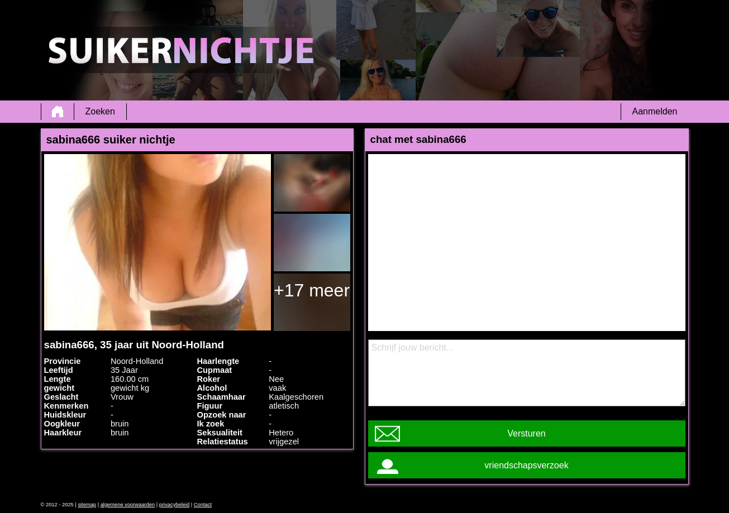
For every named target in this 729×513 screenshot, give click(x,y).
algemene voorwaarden (128, 504)
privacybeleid (174, 504)
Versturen (526, 433)
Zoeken (100, 111)
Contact (203, 504)
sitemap (87, 504)
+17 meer (312, 290)
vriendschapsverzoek (526, 465)
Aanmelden (655, 111)
